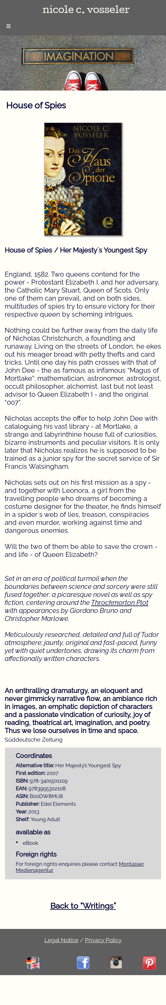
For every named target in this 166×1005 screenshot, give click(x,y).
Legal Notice (61, 940)
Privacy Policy (103, 940)
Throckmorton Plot (119, 602)
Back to (83, 905)
